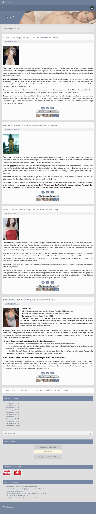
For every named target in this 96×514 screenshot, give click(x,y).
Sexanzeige (7, 81)
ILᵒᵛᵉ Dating (48, 451)
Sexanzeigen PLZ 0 (12, 403)
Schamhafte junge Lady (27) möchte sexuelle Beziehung (31, 37)
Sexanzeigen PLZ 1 (12, 405)
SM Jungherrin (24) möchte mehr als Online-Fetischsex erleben (26, 493)
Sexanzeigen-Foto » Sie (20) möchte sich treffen (21, 486)
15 (55, 390)
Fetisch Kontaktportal (48, 447)
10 (37, 390)
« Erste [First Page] (6, 390)
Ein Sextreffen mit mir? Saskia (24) (17, 495)
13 (48, 390)
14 (51, 390)
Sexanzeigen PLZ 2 (12, 407)
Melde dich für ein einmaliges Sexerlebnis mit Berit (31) (30, 209)
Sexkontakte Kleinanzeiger (14, 491)
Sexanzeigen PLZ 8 (12, 421)
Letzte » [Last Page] (67, 390)
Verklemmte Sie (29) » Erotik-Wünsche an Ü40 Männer (30, 125)
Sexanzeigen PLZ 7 (12, 419)
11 (41, 390)
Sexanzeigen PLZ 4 (12, 41)
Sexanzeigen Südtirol (13, 425)
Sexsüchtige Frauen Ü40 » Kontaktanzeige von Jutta (29, 299)
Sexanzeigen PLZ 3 (12, 410)
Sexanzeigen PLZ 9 (12, 423)
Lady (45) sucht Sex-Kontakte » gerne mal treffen (22, 498)
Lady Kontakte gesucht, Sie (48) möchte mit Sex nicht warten (26, 489)
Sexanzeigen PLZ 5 (12, 414)
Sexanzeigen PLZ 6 (12, 416)
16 (59, 390)
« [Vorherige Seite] (11, 390)
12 (44, 390)
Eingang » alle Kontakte (47, 457)
